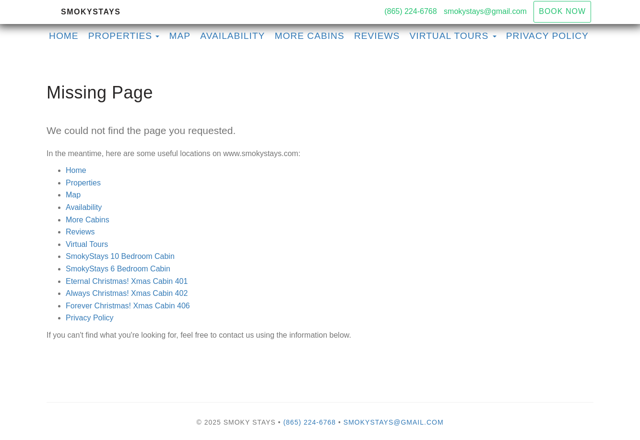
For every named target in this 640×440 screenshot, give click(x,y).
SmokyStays (90, 12)
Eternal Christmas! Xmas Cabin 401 (127, 281)
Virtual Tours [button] (453, 36)
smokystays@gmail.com (485, 11)
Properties (120, 36)
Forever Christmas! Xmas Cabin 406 (128, 306)
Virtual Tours (87, 244)
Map (180, 36)
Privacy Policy (547, 36)
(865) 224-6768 (410, 11)
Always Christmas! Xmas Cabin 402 (127, 293)
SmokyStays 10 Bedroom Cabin (120, 256)
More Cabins (309, 36)
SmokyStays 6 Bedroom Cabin (118, 269)
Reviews (377, 36)
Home (64, 36)
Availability (232, 36)
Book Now (562, 11)
